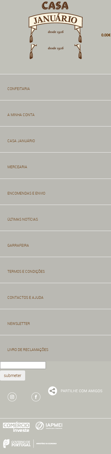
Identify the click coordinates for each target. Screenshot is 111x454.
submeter (12, 375)
